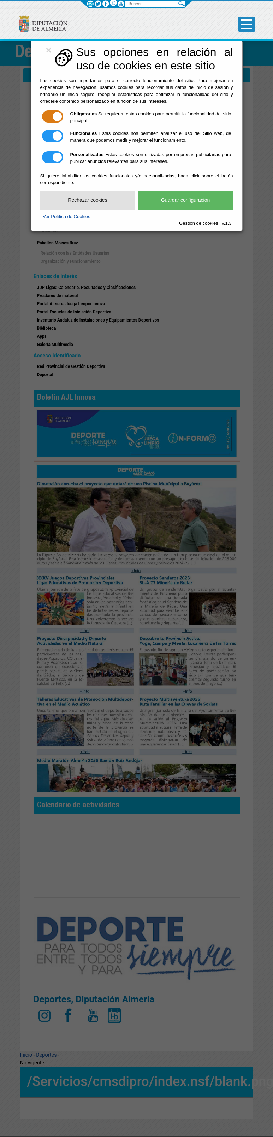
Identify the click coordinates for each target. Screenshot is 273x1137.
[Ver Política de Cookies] (67, 216)
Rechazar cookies (87, 200)
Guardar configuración (185, 200)
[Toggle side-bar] (246, 24)
